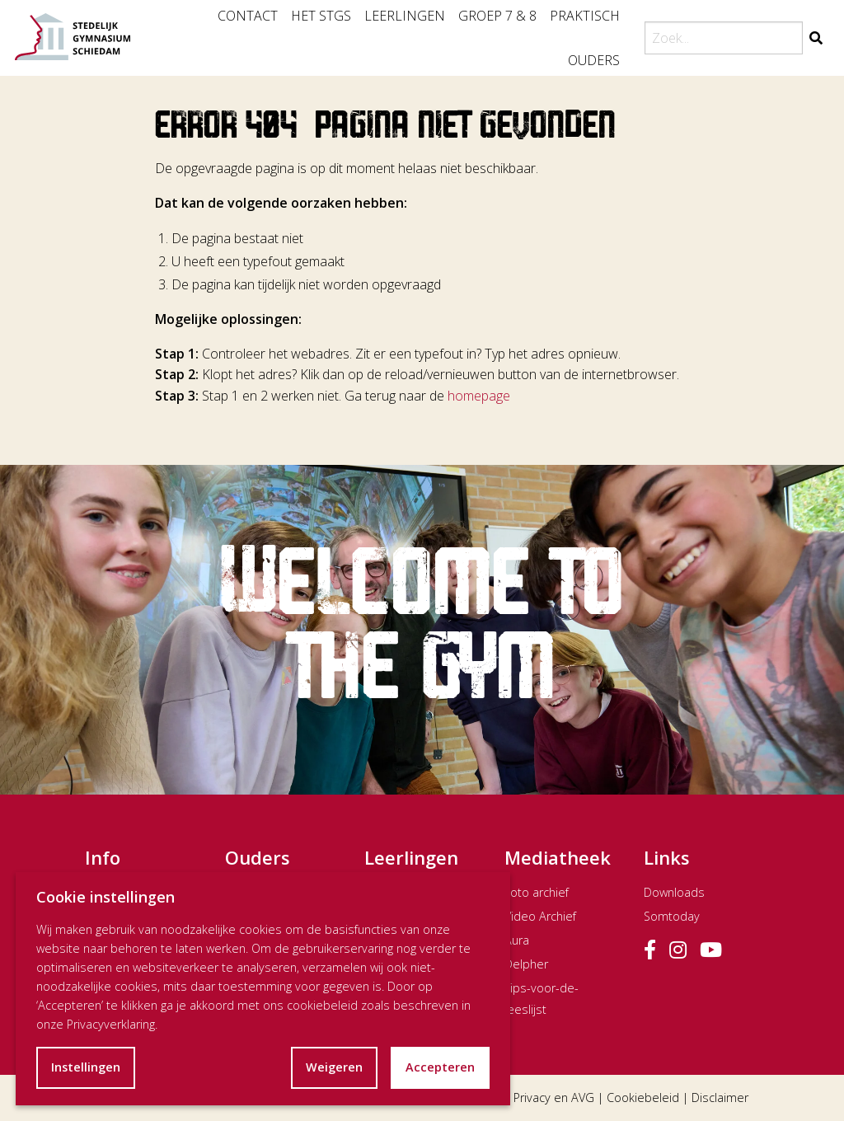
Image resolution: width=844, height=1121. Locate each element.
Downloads (674, 892)
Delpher (526, 964)
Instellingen (85, 1067)
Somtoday (672, 916)
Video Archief (540, 916)
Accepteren (440, 1067)
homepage (479, 396)
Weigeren (334, 1067)
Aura (516, 940)
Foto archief (536, 892)
